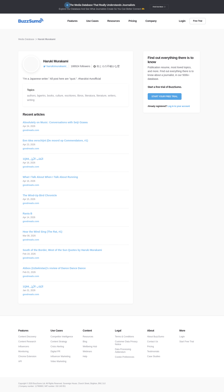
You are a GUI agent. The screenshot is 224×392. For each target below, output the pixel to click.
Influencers (23, 346)
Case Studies (153, 356)
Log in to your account (179, 106)
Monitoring (23, 351)
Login (182, 336)
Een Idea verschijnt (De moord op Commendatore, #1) (55, 140)
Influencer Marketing (60, 356)
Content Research (27, 341)
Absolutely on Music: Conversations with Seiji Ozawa (55, 122)
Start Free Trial (186, 341)
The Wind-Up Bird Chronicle (40, 195)
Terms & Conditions (124, 336)
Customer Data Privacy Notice (126, 343)
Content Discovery (27, 336)
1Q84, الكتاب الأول (33, 158)
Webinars (87, 351)
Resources (88, 336)
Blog (85, 341)
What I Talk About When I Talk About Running (50, 177)
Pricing (150, 346)
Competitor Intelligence (62, 336)
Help (85, 356)
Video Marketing (58, 361)
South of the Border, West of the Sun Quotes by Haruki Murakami (62, 250)
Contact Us (152, 341)
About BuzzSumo (155, 336)
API (20, 361)
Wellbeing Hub (90, 346)
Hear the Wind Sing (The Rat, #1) (42, 231)
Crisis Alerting (57, 346)
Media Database (26, 39)
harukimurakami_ (55, 66)
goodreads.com (31, 130)
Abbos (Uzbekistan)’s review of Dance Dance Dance (54, 268)
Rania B (27, 213)
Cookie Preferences (124, 357)
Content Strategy (59, 341)
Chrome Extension (27, 356)
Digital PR (55, 351)
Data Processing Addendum (123, 350)
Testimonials (153, 351)
